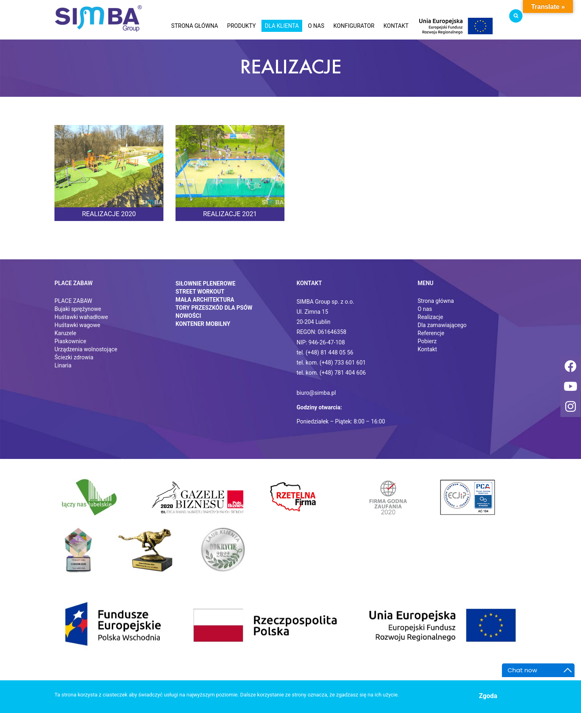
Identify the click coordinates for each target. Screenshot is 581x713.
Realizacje (430, 317)
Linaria (62, 365)
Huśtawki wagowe (77, 325)
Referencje (431, 333)
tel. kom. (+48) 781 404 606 (331, 372)
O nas (425, 309)
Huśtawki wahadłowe (81, 317)
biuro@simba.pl (316, 393)
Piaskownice (70, 341)
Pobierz (427, 341)
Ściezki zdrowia (73, 357)
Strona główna (436, 301)
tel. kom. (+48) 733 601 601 (331, 362)
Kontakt (427, 349)
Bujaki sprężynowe (77, 309)
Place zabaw (73, 283)
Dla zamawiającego (442, 325)
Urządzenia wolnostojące (85, 349)
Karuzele (65, 333)
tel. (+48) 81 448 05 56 (325, 352)
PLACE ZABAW (73, 301)
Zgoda (488, 696)
